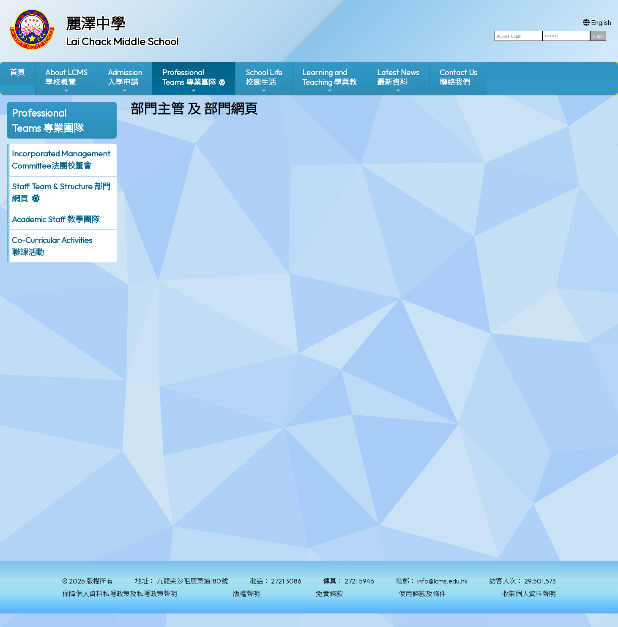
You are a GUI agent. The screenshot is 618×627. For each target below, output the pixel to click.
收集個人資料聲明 (529, 593)
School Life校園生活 (264, 81)
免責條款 (329, 593)
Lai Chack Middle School (122, 41)
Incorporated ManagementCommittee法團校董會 (61, 159)
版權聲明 (246, 593)
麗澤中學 (95, 23)
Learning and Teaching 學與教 (329, 81)
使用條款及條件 (422, 593)
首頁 (17, 72)
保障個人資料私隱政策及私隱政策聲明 (119, 593)
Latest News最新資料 (398, 81)
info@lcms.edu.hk (442, 581)
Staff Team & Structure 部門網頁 (61, 192)
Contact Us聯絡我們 (458, 77)
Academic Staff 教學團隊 (55, 219)
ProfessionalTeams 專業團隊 (189, 81)
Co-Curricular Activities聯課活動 (52, 246)
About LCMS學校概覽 (66, 81)
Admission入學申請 (125, 81)
